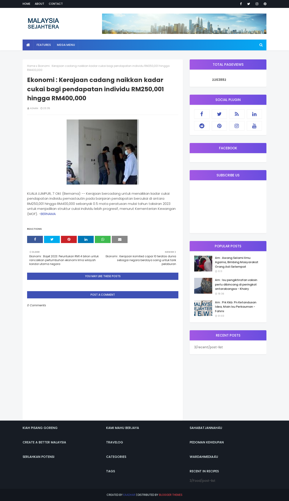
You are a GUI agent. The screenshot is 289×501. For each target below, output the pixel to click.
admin (34, 108)
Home (26, 4)
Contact (56, 4)
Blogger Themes (170, 495)
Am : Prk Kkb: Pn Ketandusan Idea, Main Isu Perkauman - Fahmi (235, 306)
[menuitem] (28, 45)
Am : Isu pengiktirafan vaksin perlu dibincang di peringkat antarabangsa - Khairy (236, 284)
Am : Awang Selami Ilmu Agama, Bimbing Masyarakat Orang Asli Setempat (236, 262)
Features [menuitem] (44, 45)
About (39, 4)
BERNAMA (48, 213)
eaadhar (129, 495)
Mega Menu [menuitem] (66, 45)
